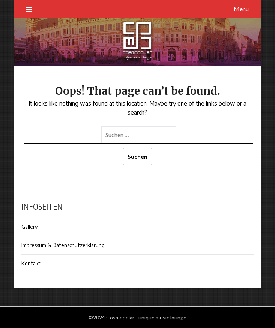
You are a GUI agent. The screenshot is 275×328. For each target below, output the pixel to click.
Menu (241, 8)
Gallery (29, 227)
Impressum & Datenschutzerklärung (63, 245)
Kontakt (31, 263)
